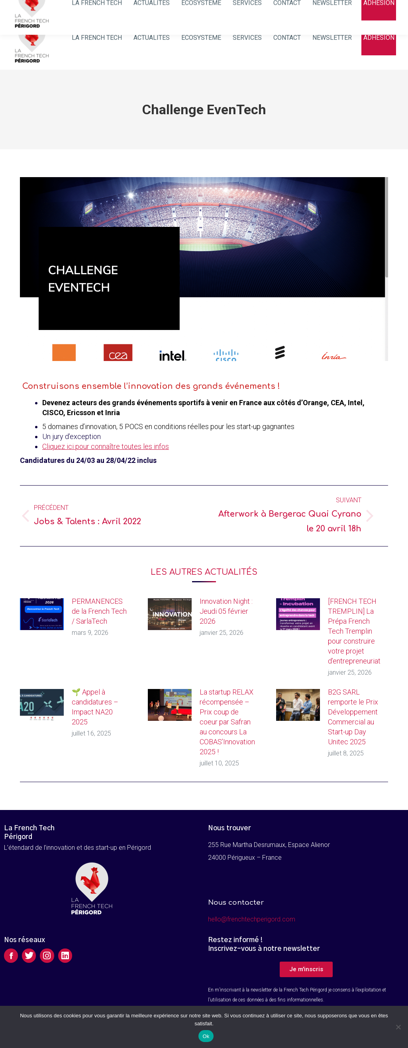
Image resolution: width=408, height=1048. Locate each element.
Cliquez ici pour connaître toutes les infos (105, 446)
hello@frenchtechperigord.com (251, 919)
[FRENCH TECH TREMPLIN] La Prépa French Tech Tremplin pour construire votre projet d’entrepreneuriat (354, 631)
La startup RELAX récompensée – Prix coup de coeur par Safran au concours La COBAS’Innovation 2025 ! (227, 722)
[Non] (398, 1027)
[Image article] (42, 614)
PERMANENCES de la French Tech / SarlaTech (99, 611)
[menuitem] (97, 37)
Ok (205, 1036)
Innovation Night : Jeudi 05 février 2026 (226, 611)
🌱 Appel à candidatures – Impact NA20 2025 (95, 707)
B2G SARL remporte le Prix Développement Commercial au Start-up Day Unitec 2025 (353, 717)
